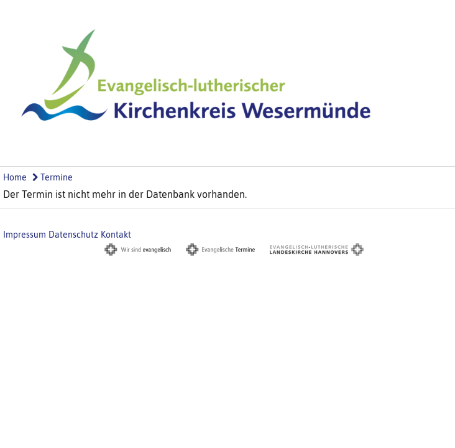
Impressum (24, 235)
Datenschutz (73, 235)
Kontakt (116, 235)
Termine (52, 177)
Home (15, 177)
